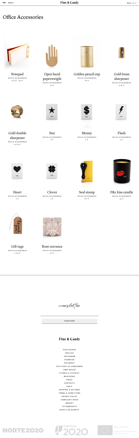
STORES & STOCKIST (69, 373)
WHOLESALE (69, 376)
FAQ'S (69, 387)
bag (131, 3)
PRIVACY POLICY (69, 397)
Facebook (69, 360)
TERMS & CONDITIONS (69, 393)
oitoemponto (69, 407)
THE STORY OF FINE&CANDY (69, 366)
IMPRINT (69, 403)
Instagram (69, 356)
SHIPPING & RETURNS (69, 390)
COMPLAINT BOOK (69, 400)
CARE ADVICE (69, 370)
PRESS (69, 380)
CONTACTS (69, 383)
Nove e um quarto (69, 410)
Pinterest (69, 363)
